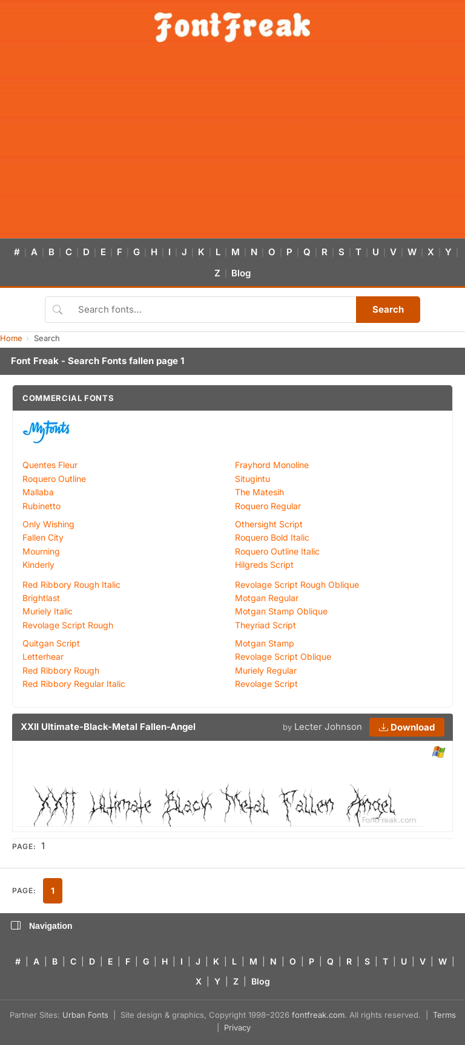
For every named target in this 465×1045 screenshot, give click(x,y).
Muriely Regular (266, 670)
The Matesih (259, 492)
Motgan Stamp (264, 643)
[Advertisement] (232, 147)
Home (11, 338)
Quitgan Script (51, 643)
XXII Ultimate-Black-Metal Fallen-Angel (108, 726)
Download (407, 727)
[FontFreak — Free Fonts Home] (232, 27)
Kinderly (38, 564)
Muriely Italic (47, 611)
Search (388, 309)
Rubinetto (41, 506)
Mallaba (38, 492)
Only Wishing (48, 524)
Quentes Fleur (50, 465)
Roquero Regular (268, 506)
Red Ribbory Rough (60, 670)
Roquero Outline (54, 479)
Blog (241, 273)
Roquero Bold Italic (272, 537)
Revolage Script (266, 684)
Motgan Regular (266, 598)
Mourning (41, 551)
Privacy (237, 1027)
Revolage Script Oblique (283, 656)
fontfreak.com (318, 1015)
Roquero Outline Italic (277, 551)
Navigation (42, 925)
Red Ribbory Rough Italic (71, 584)
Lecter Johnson (328, 726)
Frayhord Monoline (272, 465)
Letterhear (43, 656)
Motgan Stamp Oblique (281, 611)
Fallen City (43, 537)
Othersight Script (269, 524)
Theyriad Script (265, 625)
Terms (444, 1015)
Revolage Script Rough (67, 625)
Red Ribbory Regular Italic (73, 684)
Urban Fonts (85, 1015)
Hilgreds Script (264, 564)
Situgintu (252, 479)
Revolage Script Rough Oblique (297, 584)
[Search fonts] (213, 309)
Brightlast (41, 598)
